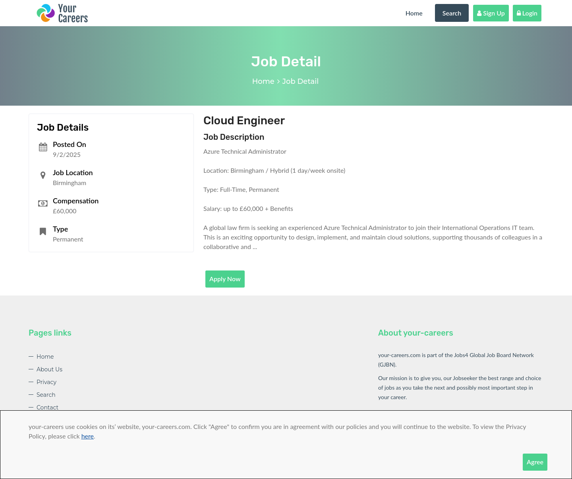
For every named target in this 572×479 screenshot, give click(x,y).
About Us (49, 369)
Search (452, 13)
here (87, 436)
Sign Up (491, 13)
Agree (535, 461)
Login (527, 13)
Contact (47, 407)
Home (414, 13)
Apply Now (225, 278)
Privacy (46, 382)
